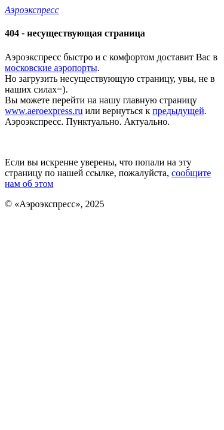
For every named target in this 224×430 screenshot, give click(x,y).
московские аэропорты (51, 68)
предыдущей (178, 111)
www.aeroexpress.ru (43, 111)
